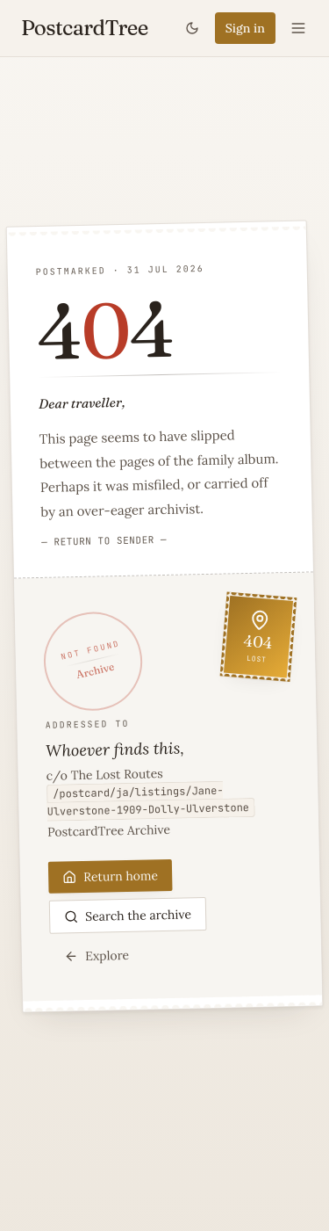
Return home (110, 876)
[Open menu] (298, 28)
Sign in (245, 28)
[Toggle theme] (192, 28)
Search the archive (127, 916)
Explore (96, 955)
